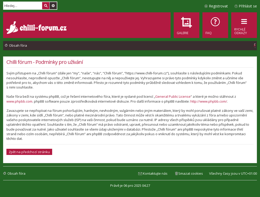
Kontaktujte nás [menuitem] (155, 173)
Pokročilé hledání (53, 5)
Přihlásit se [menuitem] (248, 6)
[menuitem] (215, 25)
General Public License (173, 96)
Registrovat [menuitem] (218, 6)
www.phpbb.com (19, 101)
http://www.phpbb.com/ (208, 101)
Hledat (45, 5)
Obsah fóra (16, 173)
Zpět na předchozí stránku (29, 152)
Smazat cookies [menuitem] (190, 173)
